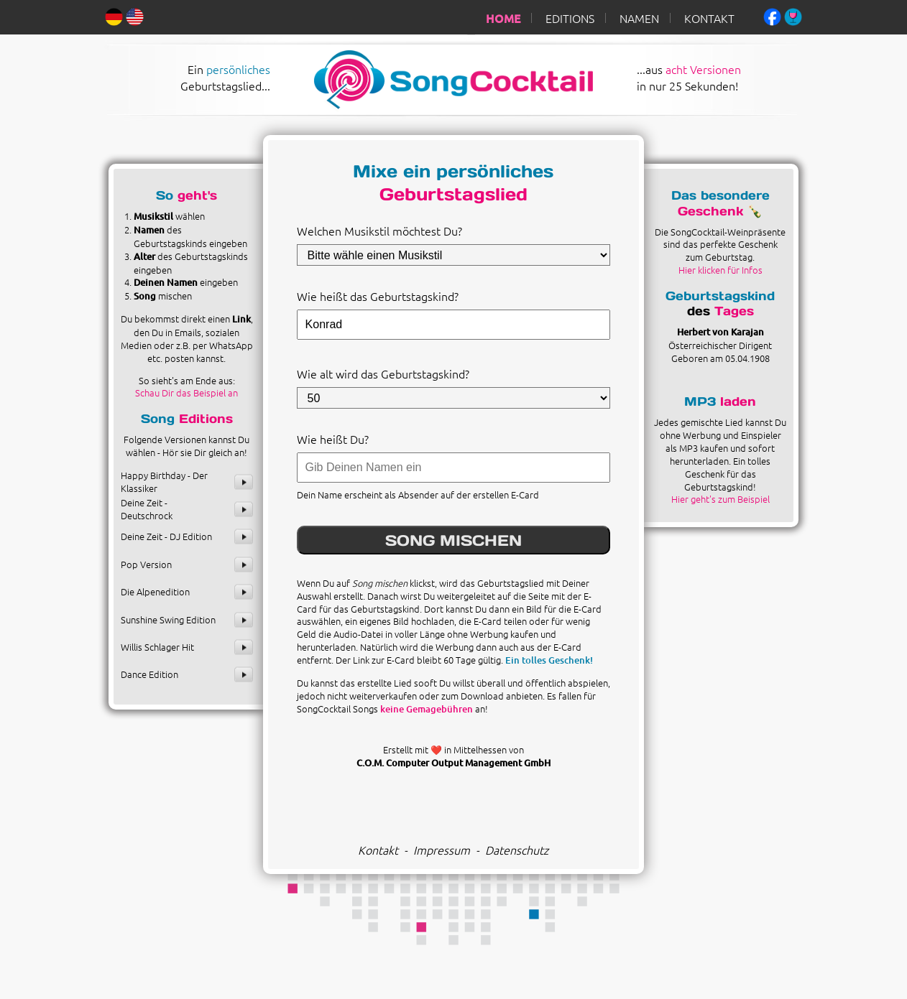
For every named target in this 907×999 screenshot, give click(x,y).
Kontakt (378, 850)
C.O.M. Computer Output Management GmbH (453, 762)
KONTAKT (709, 18)
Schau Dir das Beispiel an (186, 392)
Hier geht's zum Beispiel (720, 499)
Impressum (441, 850)
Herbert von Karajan (720, 331)
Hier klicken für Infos (720, 270)
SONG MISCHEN (453, 540)
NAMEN (639, 18)
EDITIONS (569, 18)
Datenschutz (516, 850)
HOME (503, 18)
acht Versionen (703, 69)
